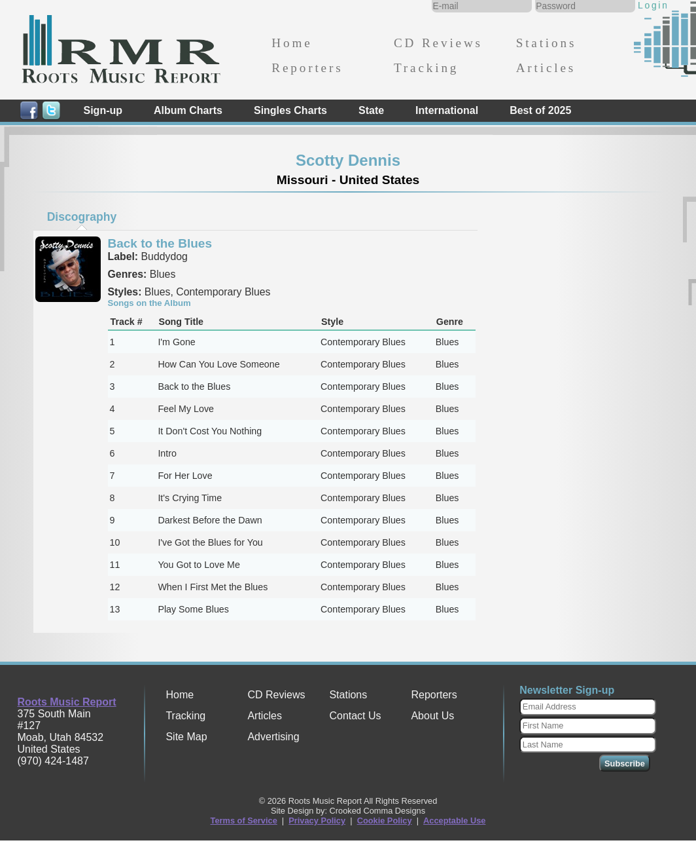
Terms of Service (244, 820)
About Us (432, 715)
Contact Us (355, 715)
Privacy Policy (316, 820)
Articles (546, 68)
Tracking (426, 68)
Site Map (186, 736)
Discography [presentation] (82, 216)
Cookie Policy (384, 820)
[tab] (81, 217)
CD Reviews (438, 43)
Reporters (307, 68)
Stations (546, 43)
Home (291, 43)
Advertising (273, 736)
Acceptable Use (454, 820)
